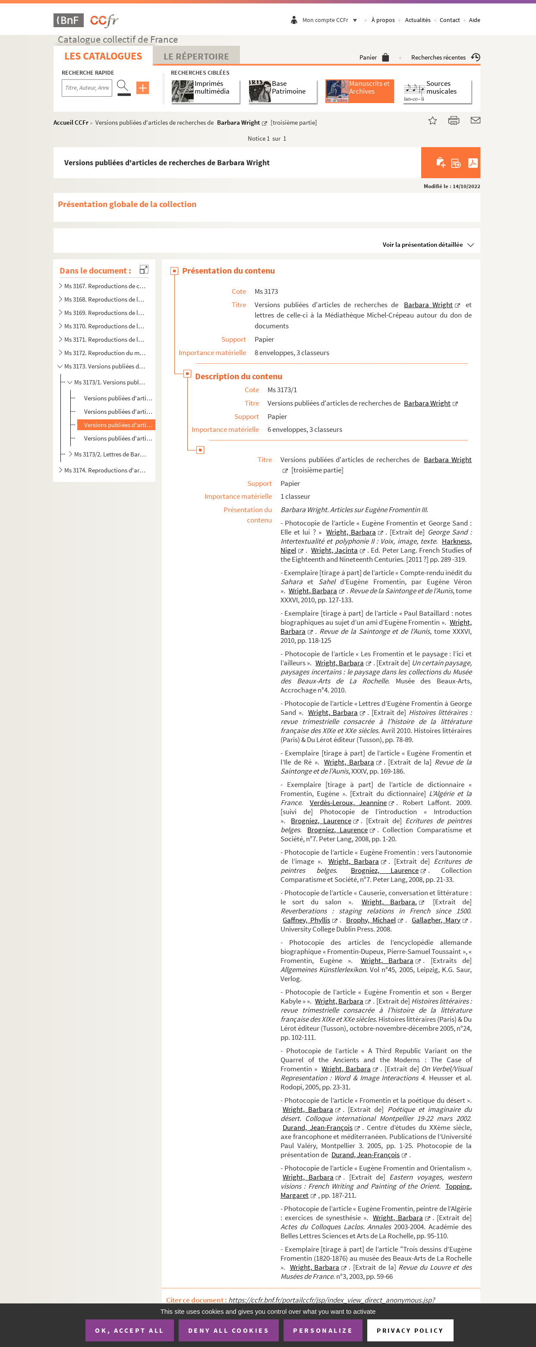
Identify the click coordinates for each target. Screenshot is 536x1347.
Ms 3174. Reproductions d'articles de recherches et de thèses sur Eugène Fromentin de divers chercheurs (104, 470)
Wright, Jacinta (334, 550)
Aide (474, 20)
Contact (450, 20)
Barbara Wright (238, 122)
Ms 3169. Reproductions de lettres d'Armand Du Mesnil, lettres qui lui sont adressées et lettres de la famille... (104, 312)
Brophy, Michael (371, 920)
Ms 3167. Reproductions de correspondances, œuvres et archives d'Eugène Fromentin (104, 286)
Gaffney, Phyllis (306, 920)
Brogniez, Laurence (321, 820)
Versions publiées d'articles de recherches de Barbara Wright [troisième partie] (119, 425)
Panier (374, 57)
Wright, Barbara (351, 532)
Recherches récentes (445, 57)
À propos (383, 20)
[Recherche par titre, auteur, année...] (87, 88)
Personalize (323, 1330)
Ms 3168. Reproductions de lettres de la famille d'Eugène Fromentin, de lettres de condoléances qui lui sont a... (104, 299)
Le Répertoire (196, 56)
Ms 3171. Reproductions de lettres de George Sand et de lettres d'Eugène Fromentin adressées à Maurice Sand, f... (104, 339)
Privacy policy (410, 1330)
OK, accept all (129, 1330)
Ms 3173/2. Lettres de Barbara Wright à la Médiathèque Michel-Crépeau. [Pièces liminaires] (110, 454)
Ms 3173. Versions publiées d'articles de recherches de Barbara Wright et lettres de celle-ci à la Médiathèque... (104, 366)
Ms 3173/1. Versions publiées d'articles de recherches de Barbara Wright (110, 382)
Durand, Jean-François (318, 1127)
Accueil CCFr (71, 122)
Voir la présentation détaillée (423, 244)
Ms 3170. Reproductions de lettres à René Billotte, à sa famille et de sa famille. (104, 326)
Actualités (418, 20)
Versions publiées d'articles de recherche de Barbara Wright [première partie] (119, 398)
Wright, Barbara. (389, 901)
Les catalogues (103, 56)
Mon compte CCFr (332, 20)
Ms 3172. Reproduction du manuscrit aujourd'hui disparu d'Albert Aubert (104, 353)
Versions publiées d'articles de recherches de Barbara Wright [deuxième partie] (119, 411)
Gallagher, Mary (436, 920)
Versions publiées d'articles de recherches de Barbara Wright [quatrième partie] (119, 438)
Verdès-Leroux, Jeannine (348, 802)
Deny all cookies (228, 1330)
